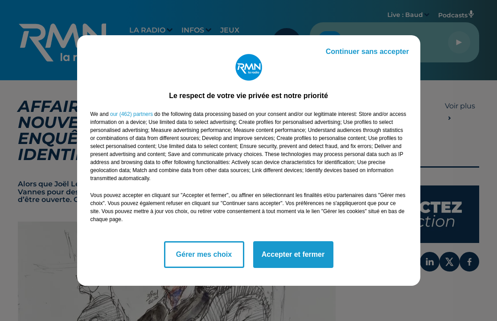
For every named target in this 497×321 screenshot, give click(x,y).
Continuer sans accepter (367, 51)
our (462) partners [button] (131, 114)
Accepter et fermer (293, 254)
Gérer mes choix (204, 254)
